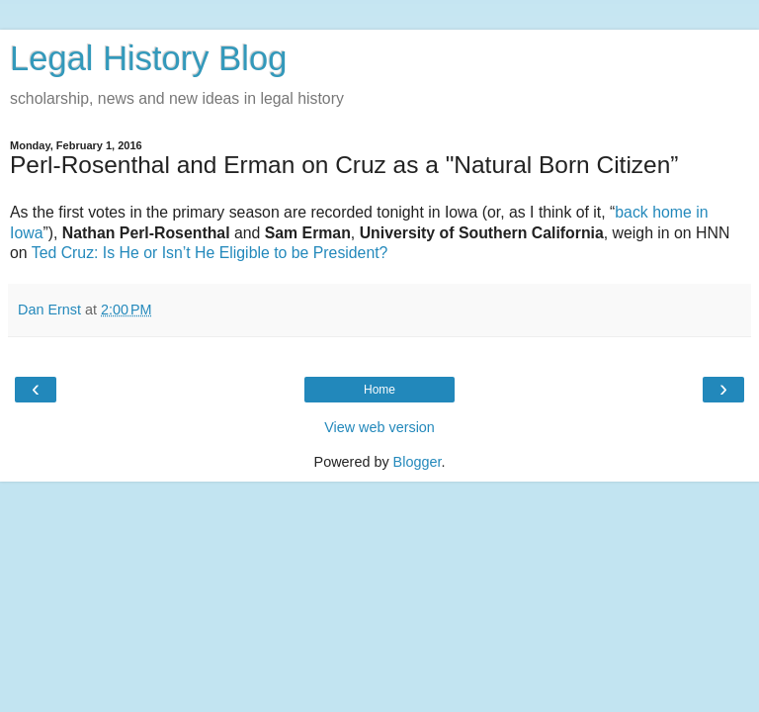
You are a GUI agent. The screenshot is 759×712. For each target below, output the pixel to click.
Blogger (417, 462)
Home (379, 390)
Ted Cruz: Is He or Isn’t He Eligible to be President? (210, 252)
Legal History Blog (148, 58)
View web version (379, 427)
